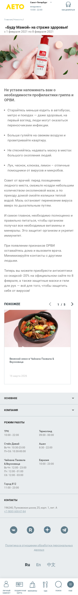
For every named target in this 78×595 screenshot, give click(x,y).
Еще (70, 585)
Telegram (64, 530)
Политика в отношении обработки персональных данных (39, 547)
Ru (27, 564)
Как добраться (68, 6)
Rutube (30, 530)
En (38, 564)
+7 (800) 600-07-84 (15, 511)
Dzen (47, 530)
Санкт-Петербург (38, 2)
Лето (15, 7)
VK (13, 530)
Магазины (32, 586)
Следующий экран (72, 304)
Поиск (58, 586)
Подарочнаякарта (20, 586)
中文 (51, 564)
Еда (45, 586)
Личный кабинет (6, 586)
